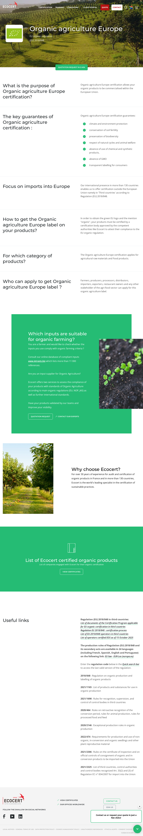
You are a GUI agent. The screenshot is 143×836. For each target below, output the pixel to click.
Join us (109, 807)
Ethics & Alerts (111, 829)
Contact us (111, 801)
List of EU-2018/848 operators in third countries (104, 634)
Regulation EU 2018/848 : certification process (104, 630)
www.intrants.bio (36, 361)
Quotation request (40, 416)
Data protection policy (45, 829)
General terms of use (25, 829)
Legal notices (8, 829)
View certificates (71, 572)
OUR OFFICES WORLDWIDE (72, 804)
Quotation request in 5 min (71, 67)
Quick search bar (130, 664)
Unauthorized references (92, 829)
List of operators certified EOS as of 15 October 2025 (107, 637)
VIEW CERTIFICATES (69, 800)
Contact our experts (68, 416)
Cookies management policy (67, 829)
